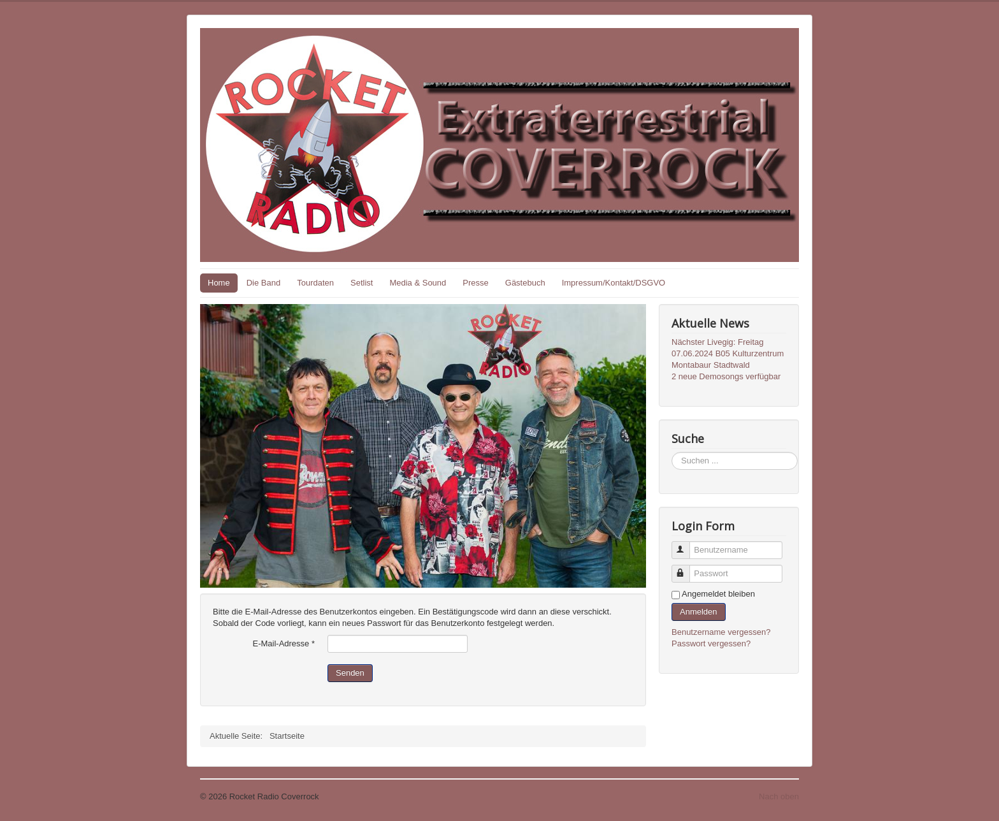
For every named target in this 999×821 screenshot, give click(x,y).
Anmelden (698, 611)
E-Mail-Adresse (283, 643)
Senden (350, 673)
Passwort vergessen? (711, 643)
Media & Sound (417, 282)
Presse (475, 282)
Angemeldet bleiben (718, 594)
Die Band (263, 282)
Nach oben (779, 796)
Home (219, 282)
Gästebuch (525, 282)
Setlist (361, 282)
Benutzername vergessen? (721, 632)
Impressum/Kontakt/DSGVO (614, 282)
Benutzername (686, 544)
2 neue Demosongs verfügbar (726, 376)
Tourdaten (315, 282)
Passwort (686, 568)
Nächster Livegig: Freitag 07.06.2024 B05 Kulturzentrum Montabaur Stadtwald (728, 353)
